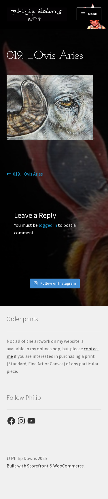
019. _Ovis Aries (28, 174)
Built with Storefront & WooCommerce (45, 466)
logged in (48, 225)
